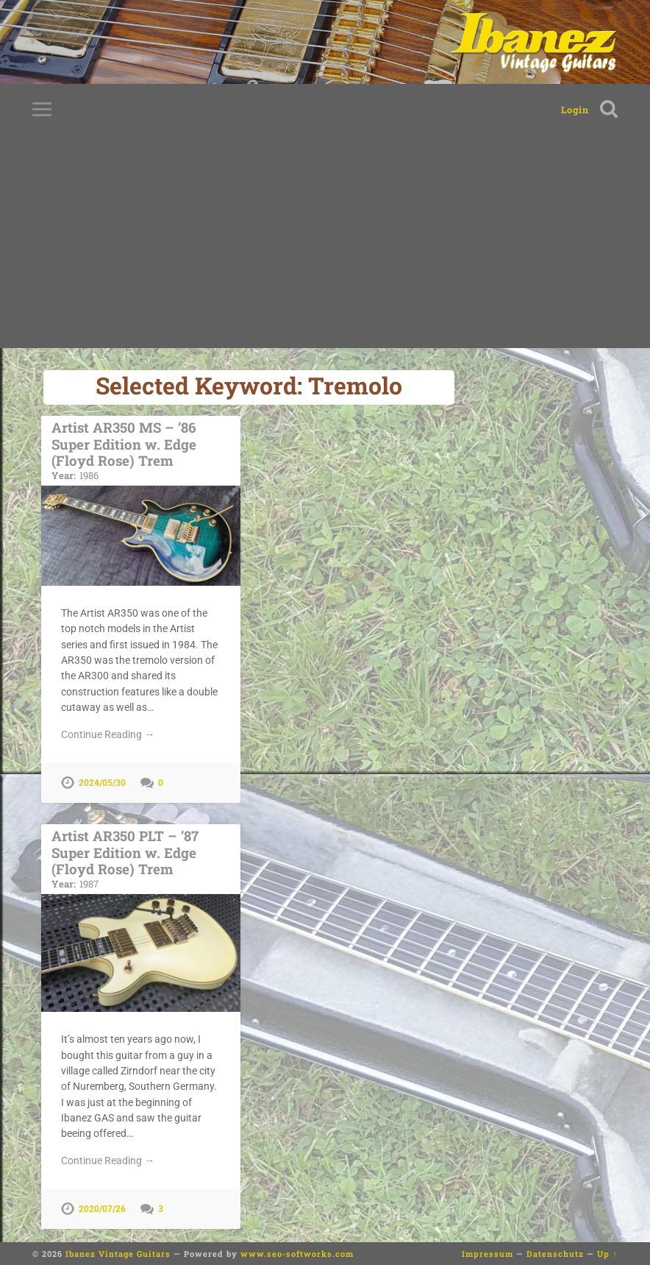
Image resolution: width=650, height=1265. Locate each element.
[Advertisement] (325, 245)
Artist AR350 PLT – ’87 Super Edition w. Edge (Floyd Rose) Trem (141, 858)
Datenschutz (555, 1253)
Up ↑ (607, 1253)
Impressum (487, 1253)
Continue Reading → (107, 734)
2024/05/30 (102, 783)
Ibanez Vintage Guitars (118, 1253)
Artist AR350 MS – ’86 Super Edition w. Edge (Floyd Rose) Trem (141, 449)
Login (575, 110)
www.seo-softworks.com (297, 1253)
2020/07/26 (102, 1209)
